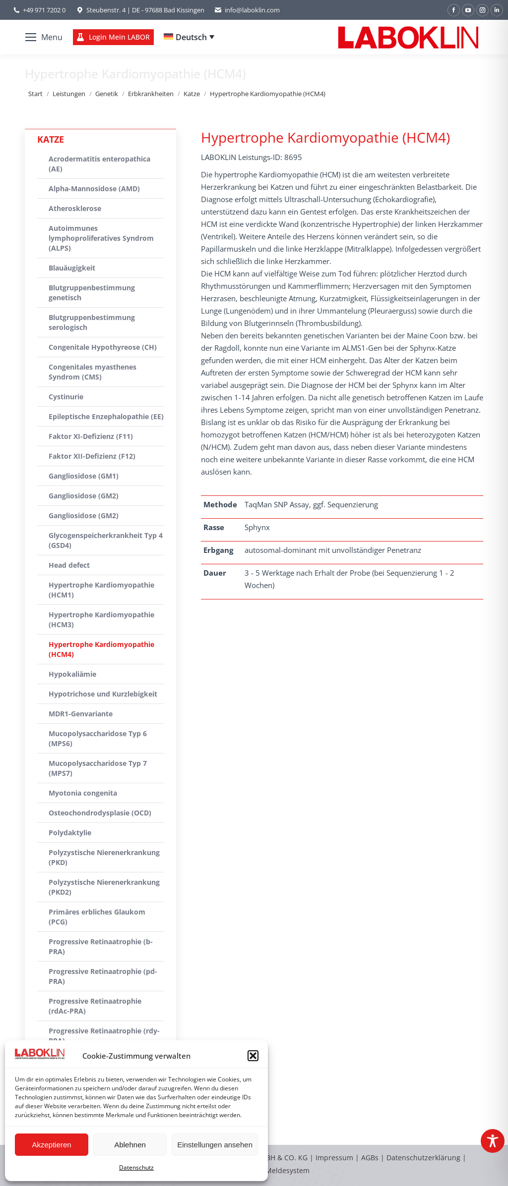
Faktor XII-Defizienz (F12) (92, 456)
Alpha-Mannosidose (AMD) (94, 188)
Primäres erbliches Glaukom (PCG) (97, 916)
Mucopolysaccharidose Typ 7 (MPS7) (98, 768)
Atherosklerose (75, 208)
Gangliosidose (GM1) (84, 476)
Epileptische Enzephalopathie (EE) (106, 416)
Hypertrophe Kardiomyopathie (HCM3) (101, 619)
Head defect (69, 565)
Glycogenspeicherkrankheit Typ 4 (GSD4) (106, 540)
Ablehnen (129, 1144)
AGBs (371, 1157)
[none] (189, 37)
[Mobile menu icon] (44, 37)
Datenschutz (136, 1167)
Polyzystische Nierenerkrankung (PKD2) (104, 887)
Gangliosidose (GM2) (84, 495)
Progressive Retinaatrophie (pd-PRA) (103, 976)
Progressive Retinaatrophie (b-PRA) (101, 946)
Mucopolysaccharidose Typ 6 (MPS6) (98, 738)
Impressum (334, 1157)
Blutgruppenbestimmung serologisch (92, 322)
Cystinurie (66, 396)
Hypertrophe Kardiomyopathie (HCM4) (101, 649)
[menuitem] (189, 37)
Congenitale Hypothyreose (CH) (103, 347)
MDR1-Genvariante (81, 713)
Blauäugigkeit (72, 267)
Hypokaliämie (72, 674)
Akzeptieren (51, 1144)
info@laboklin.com (247, 10)
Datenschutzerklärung (423, 1157)
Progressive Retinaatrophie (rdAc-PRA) (95, 1006)
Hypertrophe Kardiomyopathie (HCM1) (101, 589)
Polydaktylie (70, 832)
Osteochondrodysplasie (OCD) (100, 812)
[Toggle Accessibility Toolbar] (493, 1141)
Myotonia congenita (83, 793)
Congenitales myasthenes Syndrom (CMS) (92, 371)
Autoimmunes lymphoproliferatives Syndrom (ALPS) (101, 238)
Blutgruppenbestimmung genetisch (92, 292)
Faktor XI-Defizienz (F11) (91, 436)
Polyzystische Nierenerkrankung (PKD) (104, 857)
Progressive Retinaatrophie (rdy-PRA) (104, 1035)
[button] (253, 1056)
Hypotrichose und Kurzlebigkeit (103, 694)
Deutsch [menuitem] (191, 37)
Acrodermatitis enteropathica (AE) (99, 163)
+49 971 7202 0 (44, 9)
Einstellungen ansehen (215, 1144)
